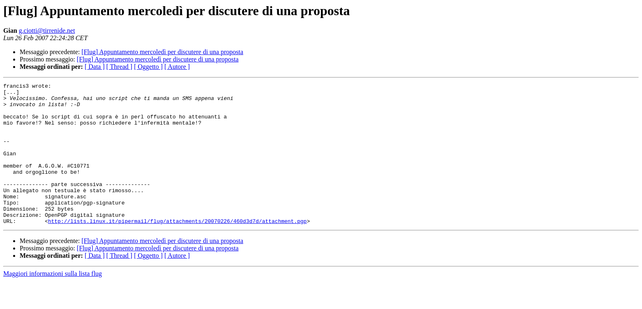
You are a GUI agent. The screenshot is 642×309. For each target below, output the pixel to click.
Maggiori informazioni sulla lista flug (52, 301)
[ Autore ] (177, 66)
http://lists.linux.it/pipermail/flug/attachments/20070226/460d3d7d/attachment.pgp (177, 249)
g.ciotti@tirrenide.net (47, 30)
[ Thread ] (119, 66)
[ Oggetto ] (148, 66)
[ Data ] (95, 66)
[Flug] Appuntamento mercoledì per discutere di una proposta (162, 51)
